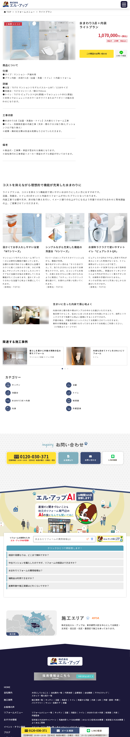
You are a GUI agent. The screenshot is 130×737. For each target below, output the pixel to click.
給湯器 (108, 712)
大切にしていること (40, 692)
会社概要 (88, 692)
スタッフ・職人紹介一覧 (42, 695)
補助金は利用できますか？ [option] (21, 578)
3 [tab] (67, 368)
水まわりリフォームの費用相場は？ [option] (26, 570)
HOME (7, 687)
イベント (74, 727)
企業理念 (78, 692)
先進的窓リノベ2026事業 (69, 719)
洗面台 (64, 700)
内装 (93, 700)
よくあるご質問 (38, 722)
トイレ (72, 700)
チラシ (83, 727)
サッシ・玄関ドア (52, 702)
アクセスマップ (101, 692)
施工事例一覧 (37, 700)
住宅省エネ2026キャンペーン (44, 719)
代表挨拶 (68, 692)
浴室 (57, 700)
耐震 (65, 702)
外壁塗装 (35, 715)
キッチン (49, 700)
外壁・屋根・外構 (111, 700)
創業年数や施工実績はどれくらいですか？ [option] (29, 585)
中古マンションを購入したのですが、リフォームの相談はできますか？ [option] (43, 562)
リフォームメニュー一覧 (42, 712)
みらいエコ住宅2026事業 (92, 719)
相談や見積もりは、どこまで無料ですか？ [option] (29, 555)
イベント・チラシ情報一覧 (43, 727)
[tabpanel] (33, 356)
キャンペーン (62, 727)
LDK (99, 700)
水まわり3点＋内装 (95, 712)
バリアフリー (37, 702)
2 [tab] (65, 368)
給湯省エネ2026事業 (114, 719)
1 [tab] (62, 368)
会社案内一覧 (56, 692)
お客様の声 (9, 707)
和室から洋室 (83, 700)
